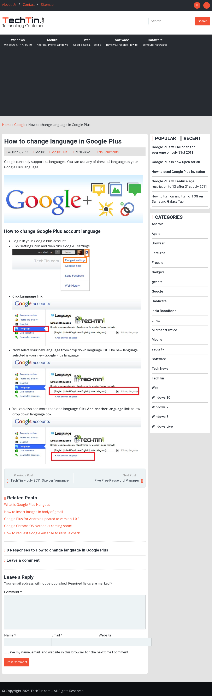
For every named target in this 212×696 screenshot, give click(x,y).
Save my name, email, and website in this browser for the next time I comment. (68, 652)
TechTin (158, 378)
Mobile (52, 42)
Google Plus (59, 152)
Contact (29, 4)
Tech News (160, 369)
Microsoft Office (164, 330)
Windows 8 (160, 417)
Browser (158, 243)
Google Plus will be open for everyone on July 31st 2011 (173, 149)
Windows (18, 42)
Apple (156, 234)
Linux (156, 320)
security (158, 349)
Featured (158, 253)
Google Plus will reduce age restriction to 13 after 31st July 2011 (179, 184)
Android (158, 224)
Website (105, 635)
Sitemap (47, 4)
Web (87, 42)
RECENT (192, 138)
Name (10, 635)
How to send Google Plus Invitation (178, 172)
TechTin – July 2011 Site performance (40, 480)
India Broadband (164, 311)
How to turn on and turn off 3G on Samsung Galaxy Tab (177, 199)
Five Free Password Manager (117, 480)
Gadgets (158, 272)
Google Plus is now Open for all (176, 162)
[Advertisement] (106, 85)
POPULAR (165, 138)
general (157, 282)
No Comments (109, 152)
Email (57, 635)
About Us (9, 4)
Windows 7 (160, 407)
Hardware (155, 42)
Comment (13, 592)
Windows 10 (161, 397)
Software (122, 42)
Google (40, 152)
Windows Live (162, 426)
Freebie (157, 263)
